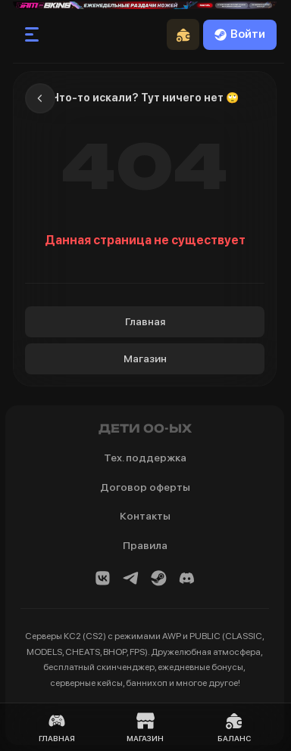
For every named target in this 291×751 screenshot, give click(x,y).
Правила (145, 545)
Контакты (145, 516)
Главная (145, 321)
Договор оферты (145, 487)
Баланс (234, 727)
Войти (239, 34)
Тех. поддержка (145, 458)
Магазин (145, 358)
